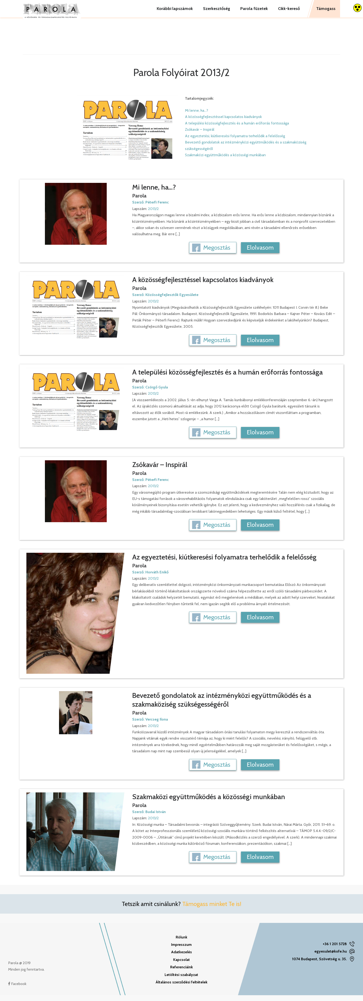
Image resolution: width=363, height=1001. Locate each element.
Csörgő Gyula (156, 393)
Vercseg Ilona (156, 725)
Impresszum (181, 950)
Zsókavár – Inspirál (199, 135)
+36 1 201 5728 (335, 949)
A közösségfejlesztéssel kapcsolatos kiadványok (223, 122)
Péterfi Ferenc (157, 208)
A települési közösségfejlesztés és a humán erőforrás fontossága (237, 129)
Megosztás (216, 253)
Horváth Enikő (157, 578)
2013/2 (153, 214)
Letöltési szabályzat (181, 980)
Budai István (155, 817)
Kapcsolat (181, 965)
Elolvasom (260, 253)
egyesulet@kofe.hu (330, 957)
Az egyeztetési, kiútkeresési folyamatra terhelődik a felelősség (235, 142)
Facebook (17, 989)
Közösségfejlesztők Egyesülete (171, 300)
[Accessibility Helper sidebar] (357, 7)
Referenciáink (181, 973)
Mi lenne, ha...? (196, 116)
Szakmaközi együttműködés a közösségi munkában (225, 161)
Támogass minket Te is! (211, 909)
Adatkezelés (181, 958)
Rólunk (181, 943)
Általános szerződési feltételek (181, 988)
